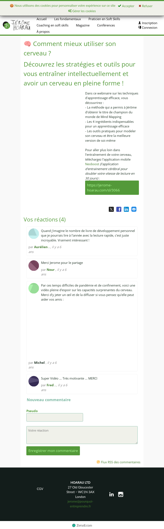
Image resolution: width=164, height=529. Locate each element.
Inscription (147, 23)
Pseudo (32, 411)
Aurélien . (41, 247)
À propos (43, 31)
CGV (40, 489)
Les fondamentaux (67, 19)
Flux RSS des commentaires (118, 462)
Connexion (147, 27)
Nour (51, 269)
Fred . (51, 385)
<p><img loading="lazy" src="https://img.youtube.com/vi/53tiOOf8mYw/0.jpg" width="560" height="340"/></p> (52, 125)
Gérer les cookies (82, 11)
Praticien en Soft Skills (104, 19)
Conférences (106, 25)
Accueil (42, 19)
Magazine (83, 25)
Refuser (145, 6)
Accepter (126, 6)
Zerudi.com (82, 525)
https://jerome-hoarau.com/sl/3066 (103, 188)
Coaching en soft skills (52, 25)
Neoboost (92, 164)
